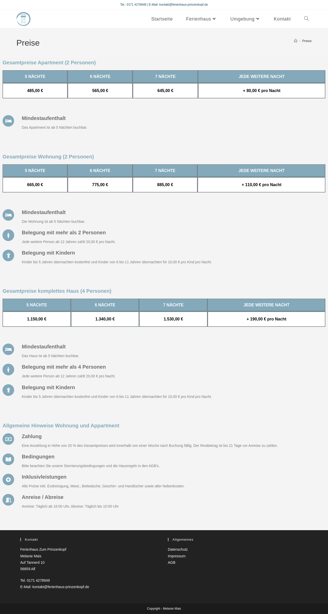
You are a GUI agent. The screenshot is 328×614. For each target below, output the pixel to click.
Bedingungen (38, 456)
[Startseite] (295, 41)
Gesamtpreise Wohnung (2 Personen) (48, 156)
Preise (307, 41)
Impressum (177, 556)
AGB (172, 562)
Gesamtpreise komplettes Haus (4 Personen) (57, 291)
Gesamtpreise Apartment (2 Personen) (49, 62)
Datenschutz (178, 549)
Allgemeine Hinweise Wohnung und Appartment (61, 425)
